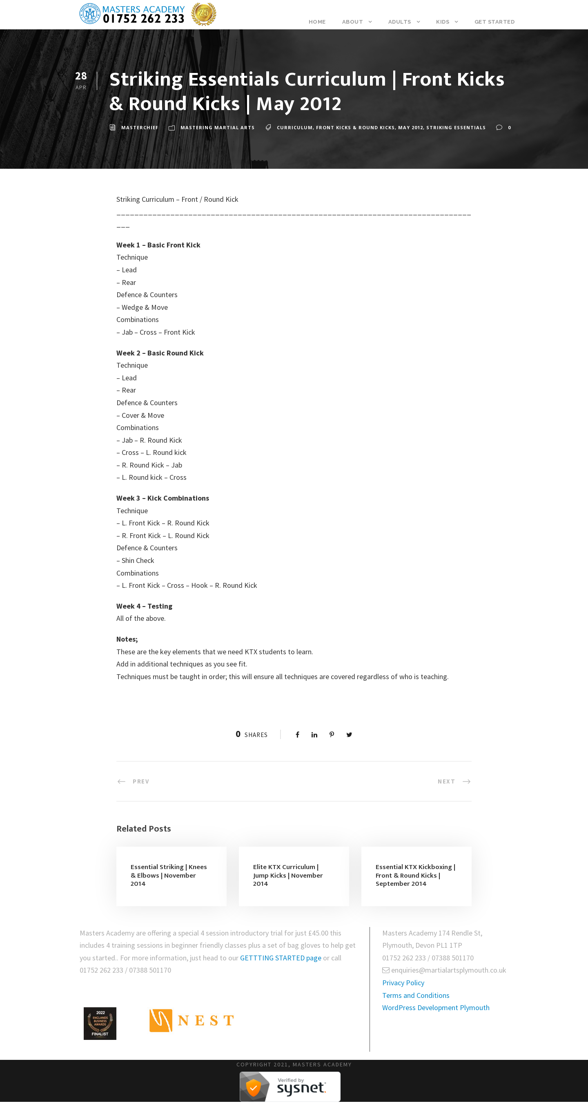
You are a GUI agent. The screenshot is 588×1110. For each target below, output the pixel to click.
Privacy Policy (403, 982)
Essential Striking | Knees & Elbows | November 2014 (169, 875)
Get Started (494, 22)
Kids (442, 22)
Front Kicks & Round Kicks (355, 127)
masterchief (139, 127)
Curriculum (295, 127)
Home (317, 22)
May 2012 (410, 127)
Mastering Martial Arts (217, 127)
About (352, 22)
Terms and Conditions (416, 995)
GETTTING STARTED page (281, 957)
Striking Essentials (456, 127)
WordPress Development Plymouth (436, 1007)
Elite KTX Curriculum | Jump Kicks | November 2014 (288, 875)
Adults (399, 22)
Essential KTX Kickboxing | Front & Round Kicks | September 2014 (415, 875)
